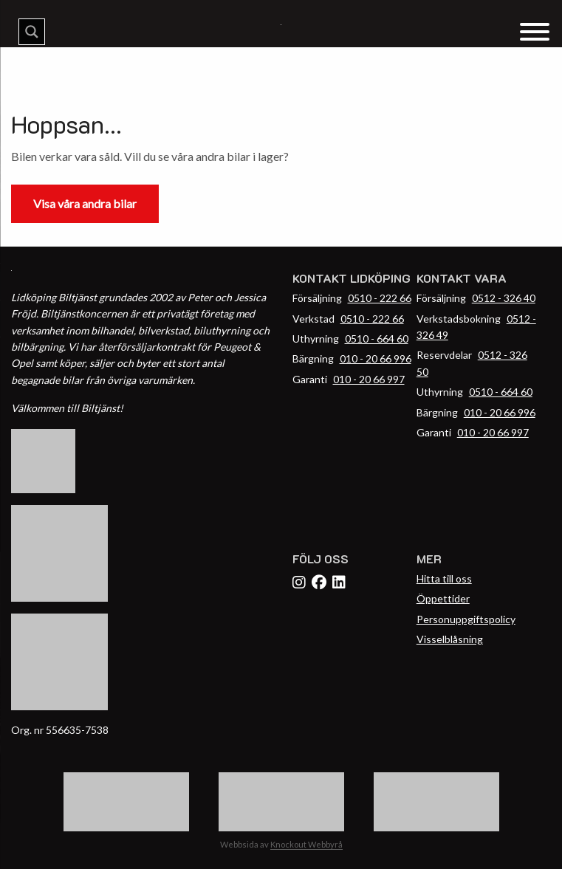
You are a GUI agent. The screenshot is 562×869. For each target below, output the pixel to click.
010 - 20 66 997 (369, 379)
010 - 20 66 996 (375, 358)
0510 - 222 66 (379, 298)
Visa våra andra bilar (85, 203)
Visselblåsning (450, 639)
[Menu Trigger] (534, 30)
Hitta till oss (444, 578)
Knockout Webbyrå (306, 844)
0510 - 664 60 (376, 338)
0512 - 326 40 (503, 298)
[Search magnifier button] (31, 31)
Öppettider (443, 598)
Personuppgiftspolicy (466, 619)
